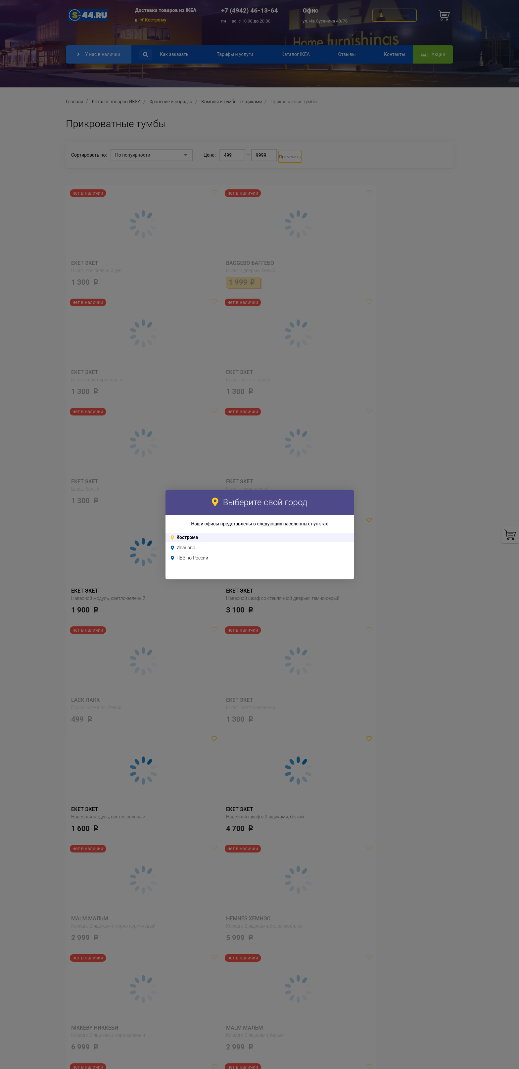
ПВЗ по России (192, 557)
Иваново (185, 547)
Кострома (187, 537)
